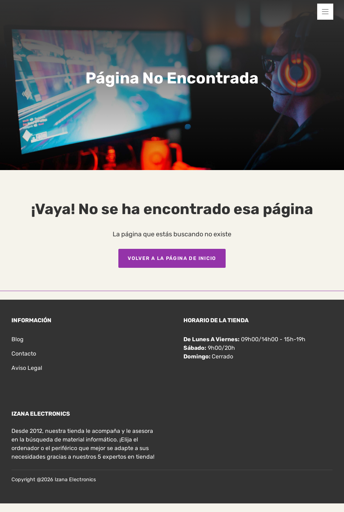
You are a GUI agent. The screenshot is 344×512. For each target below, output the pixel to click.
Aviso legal (26, 367)
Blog (17, 339)
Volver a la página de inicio (172, 258)
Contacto (23, 353)
